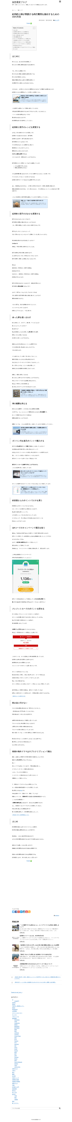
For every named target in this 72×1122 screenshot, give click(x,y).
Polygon (16, 1057)
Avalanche (17, 1023)
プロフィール (15, 1016)
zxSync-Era (17, 1067)
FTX (15, 1042)
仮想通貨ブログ (19, 2)
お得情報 (14, 1011)
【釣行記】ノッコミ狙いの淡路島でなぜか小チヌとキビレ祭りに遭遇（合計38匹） (33, 982)
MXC (15, 1052)
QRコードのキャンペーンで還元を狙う (22, 42)
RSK (15, 1060)
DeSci (13, 1004)
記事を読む (22, 932)
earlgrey (57, 915)
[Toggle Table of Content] (33, 28)
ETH (15, 1039)
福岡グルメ (15, 1083)
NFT (15, 1054)
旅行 (13, 1072)
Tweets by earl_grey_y (16, 992)
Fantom (16, 1041)
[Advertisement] (36, 878)
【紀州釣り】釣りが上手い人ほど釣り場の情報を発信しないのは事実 (39, 945)
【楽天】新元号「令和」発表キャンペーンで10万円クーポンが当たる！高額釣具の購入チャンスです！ (36, 977)
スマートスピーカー (17, 1013)
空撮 (13, 1085)
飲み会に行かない (18, 45)
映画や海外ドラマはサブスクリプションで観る (24, 47)
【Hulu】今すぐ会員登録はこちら (20, 814)
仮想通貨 (14, 1018)
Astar (15, 1021)
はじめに (16, 30)
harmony (16, 1044)
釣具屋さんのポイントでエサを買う (22, 40)
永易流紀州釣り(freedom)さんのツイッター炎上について (36, 964)
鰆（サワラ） (15, 1103)
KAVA (15, 1049)
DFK (15, 1037)
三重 (15, 1095)
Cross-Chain (17, 1036)
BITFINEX (16, 1028)
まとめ (15, 49)
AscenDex (17, 1019)
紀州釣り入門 (15, 1087)
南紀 (15, 1097)
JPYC (15, 1047)
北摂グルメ (15, 1068)
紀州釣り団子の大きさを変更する (21, 33)
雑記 (13, 1101)
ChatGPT (16, 1001)
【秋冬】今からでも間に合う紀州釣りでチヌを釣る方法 (35, 954)
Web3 (13, 1007)
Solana (16, 1063)
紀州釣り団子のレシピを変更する (21, 31)
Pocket (28, 23)
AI (12, 999)
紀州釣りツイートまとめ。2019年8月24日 (32, 935)
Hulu (21, 790)
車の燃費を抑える (18, 37)
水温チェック (15, 1077)
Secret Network (18, 1062)
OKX (15, 1055)
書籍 (13, 1074)
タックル (14, 1014)
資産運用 (14, 1089)
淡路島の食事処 (16, 1081)
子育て (14, 1070)
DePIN (13, 1002)
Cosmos (16, 1034)
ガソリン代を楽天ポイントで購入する (22, 38)
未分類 (14, 1076)
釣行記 (14, 1094)
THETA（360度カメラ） (18, 1006)
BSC (15, 1031)
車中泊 (14, 1090)
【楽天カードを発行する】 (19, 696)
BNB (15, 1029)
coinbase (16, 1032)
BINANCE (16, 1026)
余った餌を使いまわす (19, 35)
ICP (15, 1045)
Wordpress (15, 1009)
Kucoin (16, 1050)
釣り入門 (57, 20)
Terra (15, 1065)
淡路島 (16, 1099)
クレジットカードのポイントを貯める (22, 43)
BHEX (16, 1024)
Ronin (15, 1058)
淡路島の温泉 (15, 1079)
